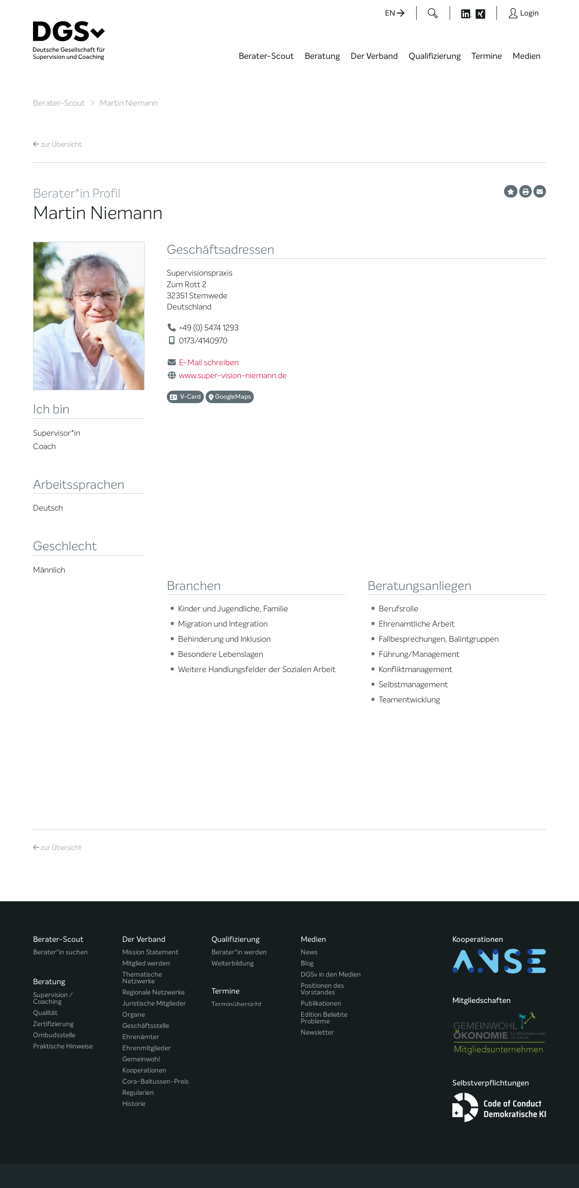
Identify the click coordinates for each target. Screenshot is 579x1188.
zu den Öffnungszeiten (250, 1050)
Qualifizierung (435, 56)
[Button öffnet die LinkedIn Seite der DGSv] (462, 13)
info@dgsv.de (254, 1014)
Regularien (138, 873)
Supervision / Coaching (53, 774)
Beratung (322, 56)
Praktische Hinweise (63, 822)
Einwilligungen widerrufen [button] (518, 1162)
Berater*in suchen (60, 732)
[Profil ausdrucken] (525, 191)
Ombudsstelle (54, 811)
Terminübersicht (236, 782)
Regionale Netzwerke (153, 772)
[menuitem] (266, 61)
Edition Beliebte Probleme (324, 798)
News (309, 732)
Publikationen (321, 783)
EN (395, 13)
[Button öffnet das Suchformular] (433, 13)
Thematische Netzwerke (142, 758)
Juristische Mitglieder (154, 783)
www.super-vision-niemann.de (233, 375)
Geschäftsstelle (145, 806)
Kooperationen (144, 850)
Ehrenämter (140, 817)
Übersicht (57, 144)
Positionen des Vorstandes (322, 769)
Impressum (528, 1154)
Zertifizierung (53, 800)
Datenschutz (484, 1154)
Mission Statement (150, 732)
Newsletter (317, 812)
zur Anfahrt (231, 1032)
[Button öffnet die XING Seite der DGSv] (485, 13)
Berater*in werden (239, 732)
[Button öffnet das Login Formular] (523, 13)
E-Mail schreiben (209, 362)
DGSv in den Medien (331, 754)
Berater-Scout (266, 56)
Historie (133, 884)
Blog (307, 743)
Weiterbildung (232, 743)
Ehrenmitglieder (146, 828)
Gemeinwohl (141, 839)
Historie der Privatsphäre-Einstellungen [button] (443, 1162)
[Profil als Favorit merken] (510, 191)
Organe (133, 795)
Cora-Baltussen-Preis (155, 861)
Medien (527, 56)
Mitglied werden (146, 743)
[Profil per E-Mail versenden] (540, 191)
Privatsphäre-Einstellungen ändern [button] (359, 1162)
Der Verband (374, 56)
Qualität (45, 789)
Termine (486, 56)
